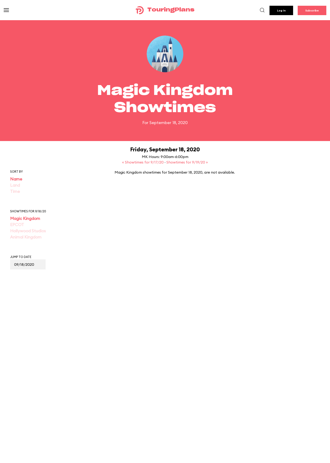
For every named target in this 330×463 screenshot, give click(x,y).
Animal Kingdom (25, 237)
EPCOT (17, 224)
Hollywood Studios (28, 230)
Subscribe (312, 10)
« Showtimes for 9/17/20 (143, 162)
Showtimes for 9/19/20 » (187, 162)
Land (15, 185)
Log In (281, 10)
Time (15, 191)
